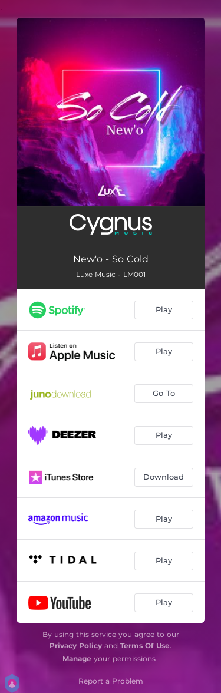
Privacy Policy (76, 645)
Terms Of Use (145, 645)
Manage (76, 658)
